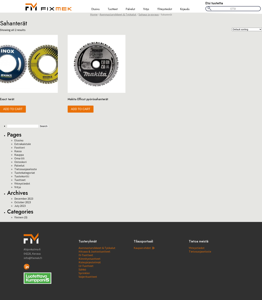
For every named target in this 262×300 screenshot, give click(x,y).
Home (94, 14)
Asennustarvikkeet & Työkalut (118, 14)
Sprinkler (84, 273)
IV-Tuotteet (86, 255)
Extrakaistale (22, 144)
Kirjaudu (185, 9)
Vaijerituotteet (88, 276)
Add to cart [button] (13, 109)
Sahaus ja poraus (149, 14)
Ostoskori (20, 162)
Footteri (19, 147)
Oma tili (19, 158)
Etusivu (95, 9)
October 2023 (22, 202)
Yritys (146, 9)
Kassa (18, 151)
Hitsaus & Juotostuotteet (94, 251)
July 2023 (20, 206)
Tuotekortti (21, 176)
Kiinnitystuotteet (89, 258)
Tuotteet (113, 9)
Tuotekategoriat (24, 172)
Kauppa (19, 154)
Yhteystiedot (164, 9)
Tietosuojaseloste (25, 169)
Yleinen (18, 217)
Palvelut (130, 9)
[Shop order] (247, 29)
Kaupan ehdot (144, 248)
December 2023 (23, 198)
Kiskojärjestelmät (90, 262)
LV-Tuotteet (86, 266)
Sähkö (82, 269)
